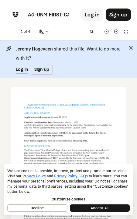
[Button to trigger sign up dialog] (118, 15)
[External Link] (41, 158)
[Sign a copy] (44, 31)
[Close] (131, 48)
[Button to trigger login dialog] (92, 15)
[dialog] (68, 189)
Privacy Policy (34, 176)
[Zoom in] (116, 31)
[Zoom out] (106, 31)
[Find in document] (92, 31)
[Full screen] (126, 31)
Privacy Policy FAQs (71, 176)
